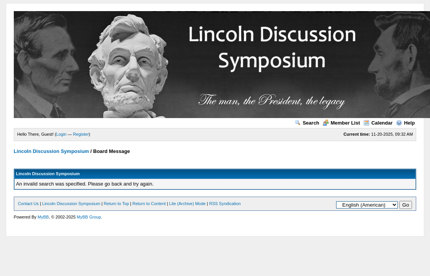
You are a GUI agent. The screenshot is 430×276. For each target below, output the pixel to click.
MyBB (43, 217)
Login (61, 134)
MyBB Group (89, 217)
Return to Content (149, 203)
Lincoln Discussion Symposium (51, 151)
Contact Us (28, 203)
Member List (341, 123)
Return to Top (116, 203)
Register (81, 134)
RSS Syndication (225, 203)
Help (405, 123)
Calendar (378, 123)
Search (307, 123)
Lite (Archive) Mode (187, 203)
